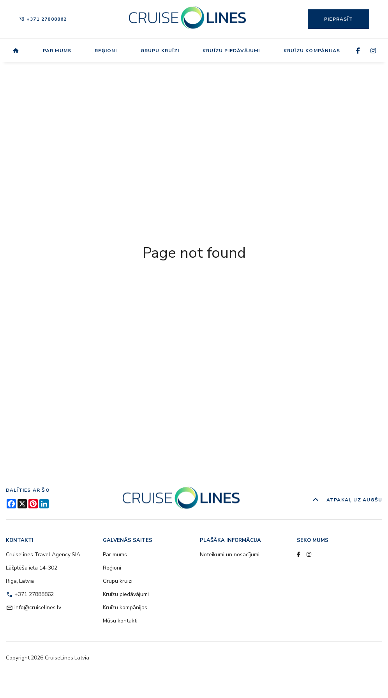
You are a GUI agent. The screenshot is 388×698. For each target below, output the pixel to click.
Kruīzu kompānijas (312, 50)
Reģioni (106, 50)
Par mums (57, 50)
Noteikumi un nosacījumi (229, 554)
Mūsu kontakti (120, 620)
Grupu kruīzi (160, 50)
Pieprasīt (338, 19)
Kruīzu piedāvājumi (231, 50)
